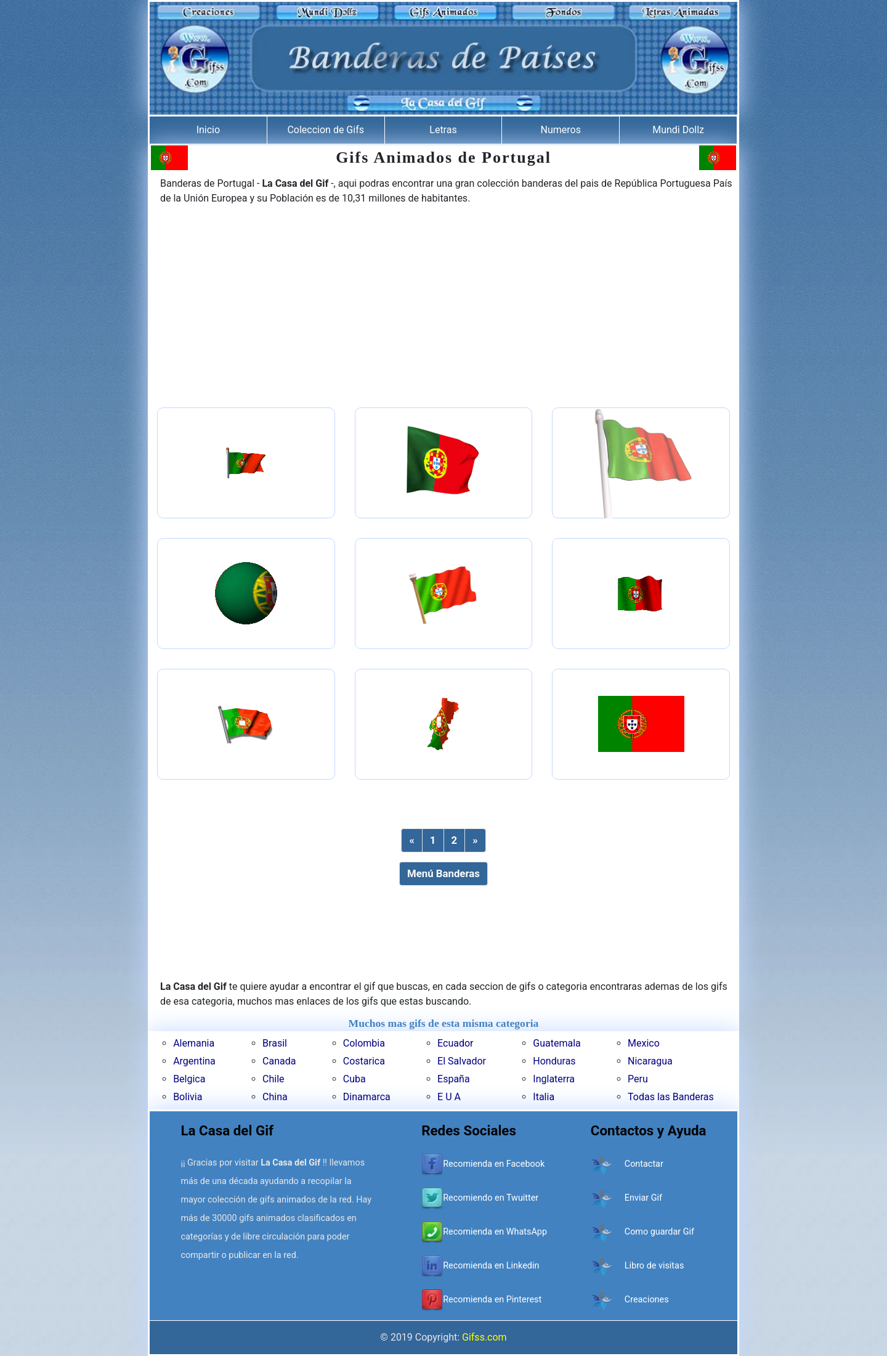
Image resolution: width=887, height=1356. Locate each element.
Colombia (364, 1043)
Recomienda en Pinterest (492, 1299)
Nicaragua (650, 1061)
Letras (442, 130)
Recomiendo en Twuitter (490, 1198)
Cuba (354, 1079)
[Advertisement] (443, 307)
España (453, 1079)
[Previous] (411, 840)
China (275, 1097)
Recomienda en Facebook (494, 1164)
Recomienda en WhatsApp (495, 1232)
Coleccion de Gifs (325, 130)
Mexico (644, 1043)
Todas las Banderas (671, 1097)
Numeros (561, 130)
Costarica (364, 1061)
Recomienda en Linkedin (491, 1265)
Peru (638, 1079)
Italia (543, 1097)
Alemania (193, 1043)
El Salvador (461, 1061)
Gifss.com (484, 1337)
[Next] (474, 840)
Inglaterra (554, 1079)
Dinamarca (367, 1097)
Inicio (208, 130)
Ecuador (455, 1043)
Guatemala (556, 1043)
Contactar (644, 1164)
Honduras (554, 1061)
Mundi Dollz (678, 130)
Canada (279, 1061)
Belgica (189, 1079)
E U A (449, 1097)
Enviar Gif (643, 1198)
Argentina (194, 1061)
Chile (273, 1079)
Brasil (274, 1043)
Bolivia (187, 1097)
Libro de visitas (654, 1265)
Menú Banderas (443, 873)
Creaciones (647, 1299)
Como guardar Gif (659, 1232)
